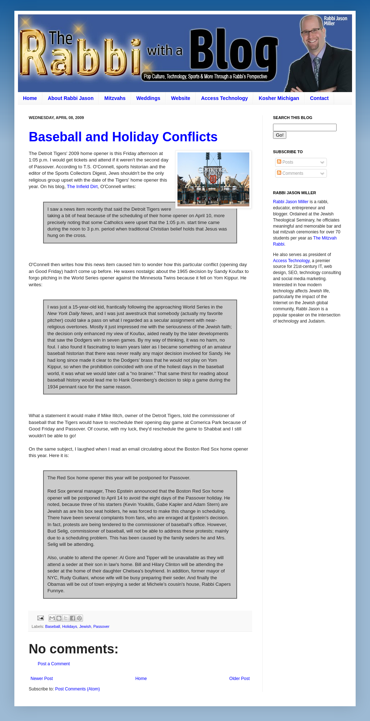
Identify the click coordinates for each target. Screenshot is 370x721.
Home (30, 98)
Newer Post (42, 678)
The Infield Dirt (82, 186)
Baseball (52, 626)
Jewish (85, 626)
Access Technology (224, 98)
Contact (319, 98)
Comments (290, 173)
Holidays (69, 626)
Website (180, 98)
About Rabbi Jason (71, 98)
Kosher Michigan (279, 98)
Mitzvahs (114, 98)
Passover (101, 626)
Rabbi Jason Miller (291, 201)
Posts (285, 162)
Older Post (239, 678)
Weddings (149, 98)
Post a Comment (54, 663)
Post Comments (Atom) (77, 689)
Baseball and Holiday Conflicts (123, 136)
